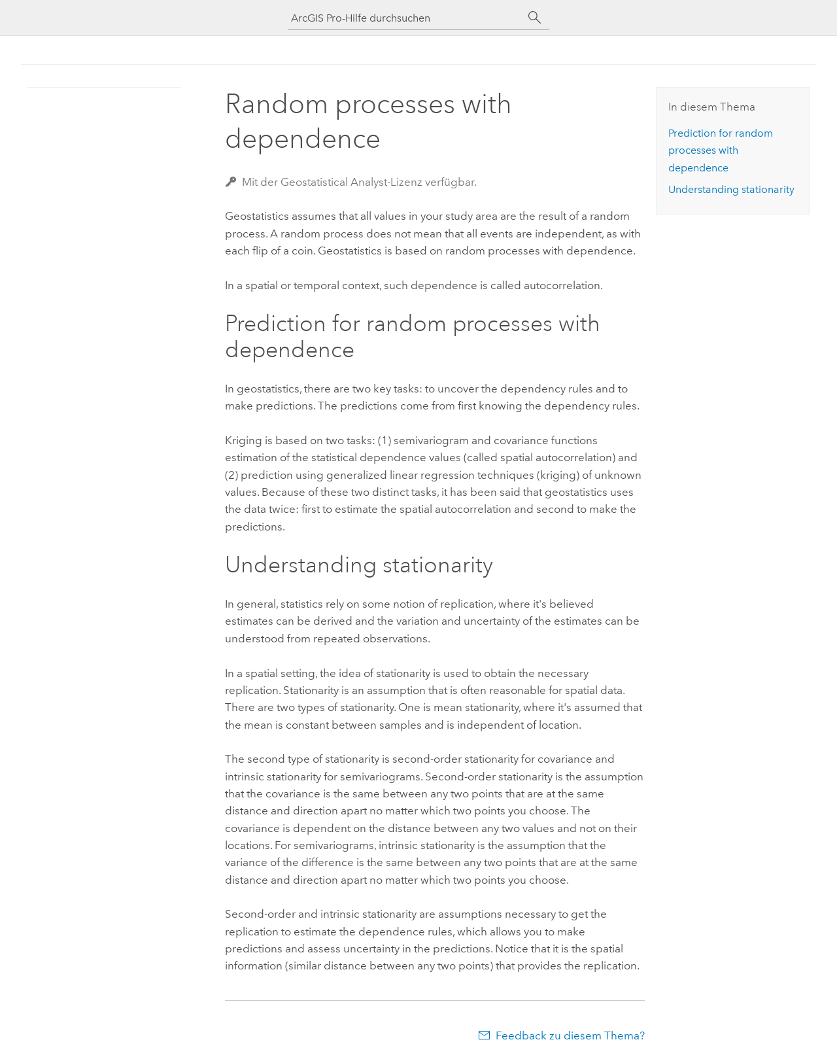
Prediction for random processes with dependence (720, 150)
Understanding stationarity (731, 189)
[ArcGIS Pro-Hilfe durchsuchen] (405, 18)
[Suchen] (534, 17)
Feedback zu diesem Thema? (570, 1035)
